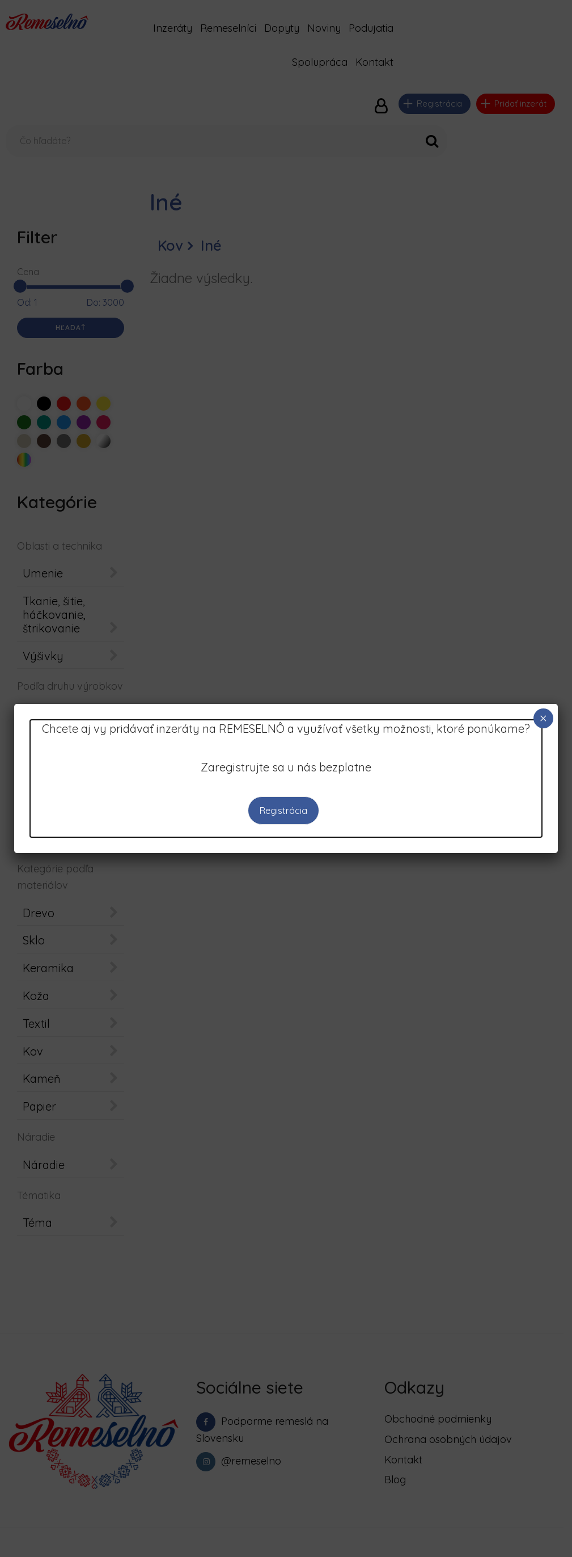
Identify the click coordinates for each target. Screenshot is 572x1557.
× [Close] (543, 718)
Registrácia (283, 810)
